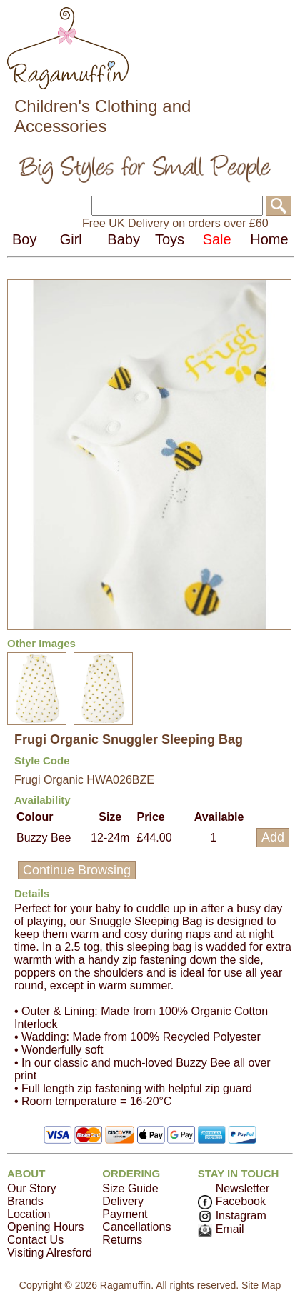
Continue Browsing (77, 870)
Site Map (261, 1285)
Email (221, 1229)
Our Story (31, 1188)
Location (29, 1214)
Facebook (232, 1201)
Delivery (123, 1201)
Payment (124, 1214)
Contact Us (35, 1240)
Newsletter (243, 1188)
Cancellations (136, 1227)
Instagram (232, 1215)
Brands (25, 1201)
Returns (122, 1240)
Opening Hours (45, 1227)
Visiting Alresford (49, 1253)
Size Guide (130, 1188)
